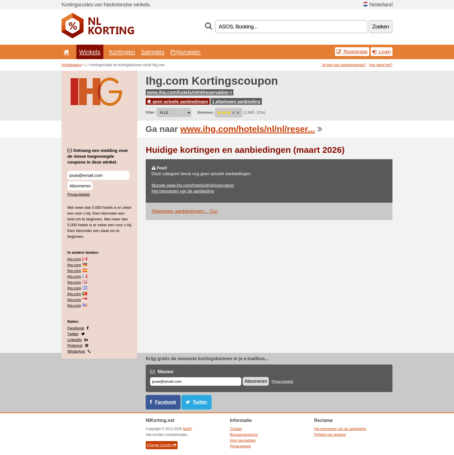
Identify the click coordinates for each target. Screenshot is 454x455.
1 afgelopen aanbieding (236, 101)
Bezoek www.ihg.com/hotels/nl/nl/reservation (193, 185)
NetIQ (187, 429)
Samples (152, 51)
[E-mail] (195, 381)
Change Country (161, 445)
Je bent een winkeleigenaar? (344, 65)
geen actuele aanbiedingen (177, 101)
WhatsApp (76, 351)
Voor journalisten (243, 440)
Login (381, 52)
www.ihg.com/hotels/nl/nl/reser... (247, 129)
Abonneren (80, 185)
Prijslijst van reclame (330, 435)
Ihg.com (74, 259)
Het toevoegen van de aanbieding (183, 191)
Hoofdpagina (71, 65)
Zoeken (380, 26)
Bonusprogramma (243, 435)
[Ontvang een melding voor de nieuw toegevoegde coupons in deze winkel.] (98, 175)
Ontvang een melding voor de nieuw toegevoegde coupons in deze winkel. (97, 156)
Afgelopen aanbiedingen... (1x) (185, 211)
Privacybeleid (78, 194)
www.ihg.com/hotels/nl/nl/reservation (189, 92)
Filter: (150, 112)
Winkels (89, 51)
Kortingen (122, 51)
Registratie (352, 52)
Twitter (73, 334)
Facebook (75, 328)
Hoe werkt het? (380, 65)
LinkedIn (74, 340)
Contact (236, 429)
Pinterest (74, 345)
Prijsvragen (185, 51)
